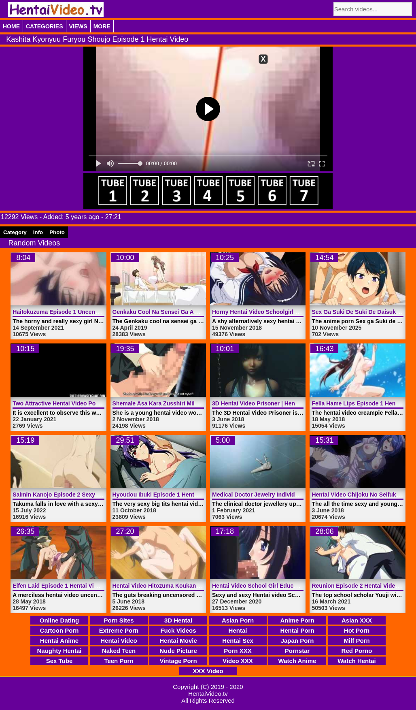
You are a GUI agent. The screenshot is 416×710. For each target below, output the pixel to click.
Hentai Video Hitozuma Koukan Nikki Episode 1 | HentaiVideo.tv (198, 585)
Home (11, 26)
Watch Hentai (356, 660)
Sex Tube (59, 660)
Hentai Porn (297, 630)
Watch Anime (297, 660)
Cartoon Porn (59, 630)
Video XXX (238, 660)
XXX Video (208, 670)
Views (78, 26)
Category (15, 232)
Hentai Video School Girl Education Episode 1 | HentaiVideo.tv (295, 585)
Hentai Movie (178, 640)
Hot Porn (356, 630)
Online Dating (59, 620)
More (101, 26)
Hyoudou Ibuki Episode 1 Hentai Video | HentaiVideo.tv (186, 494)
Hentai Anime (59, 640)
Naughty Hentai (59, 650)
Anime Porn (297, 620)
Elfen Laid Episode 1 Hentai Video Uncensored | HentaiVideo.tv (97, 585)
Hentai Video (118, 640)
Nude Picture (178, 650)
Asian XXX (357, 620)
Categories (44, 26)
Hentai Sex (237, 640)
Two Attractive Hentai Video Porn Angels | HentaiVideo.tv (89, 403)
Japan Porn (297, 640)
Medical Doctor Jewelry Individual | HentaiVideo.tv (279, 494)
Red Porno (357, 650)
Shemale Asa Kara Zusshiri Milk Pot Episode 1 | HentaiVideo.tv (196, 403)
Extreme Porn (119, 630)
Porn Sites (119, 620)
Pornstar (297, 650)
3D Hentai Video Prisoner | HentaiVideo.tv (268, 403)
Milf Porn (356, 640)
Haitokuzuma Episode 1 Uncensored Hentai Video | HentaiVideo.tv (101, 312)
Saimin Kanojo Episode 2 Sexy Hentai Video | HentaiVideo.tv (94, 494)
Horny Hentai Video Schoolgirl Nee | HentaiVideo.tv (280, 312)
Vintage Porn (178, 660)
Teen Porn (118, 660)
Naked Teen (119, 650)
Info (38, 232)
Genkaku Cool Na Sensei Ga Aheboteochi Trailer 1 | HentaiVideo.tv (201, 312)
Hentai (238, 630)
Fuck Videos (178, 630)
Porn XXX (237, 650)
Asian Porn (238, 620)
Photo (57, 232)
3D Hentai (178, 620)
